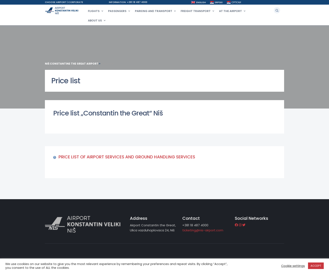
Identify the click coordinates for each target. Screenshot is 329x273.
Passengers (117, 11)
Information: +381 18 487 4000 (128, 2)
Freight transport (196, 11)
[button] (277, 10)
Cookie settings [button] (293, 266)
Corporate (75, 2)
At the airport (230, 11)
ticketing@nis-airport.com (202, 230)
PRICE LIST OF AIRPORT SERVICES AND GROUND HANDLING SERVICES (127, 157)
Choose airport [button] (56, 2)
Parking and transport (153, 11)
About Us (95, 21)
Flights (94, 11)
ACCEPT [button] (316, 266)
